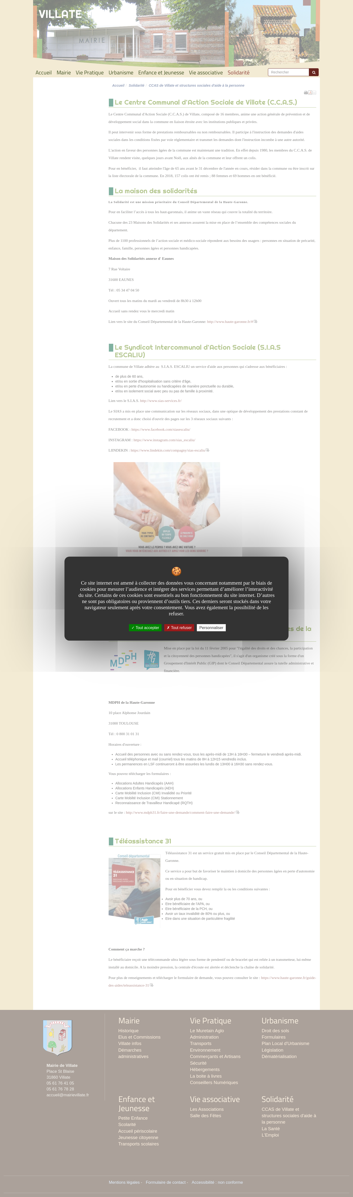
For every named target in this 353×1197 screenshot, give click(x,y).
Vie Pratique (90, 72)
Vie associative (206, 72)
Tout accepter (145, 627)
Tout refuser (179, 627)
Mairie (64, 72)
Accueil (44, 72)
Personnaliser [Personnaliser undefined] (211, 627)
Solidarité (239, 72)
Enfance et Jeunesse (161, 72)
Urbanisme (121, 72)
